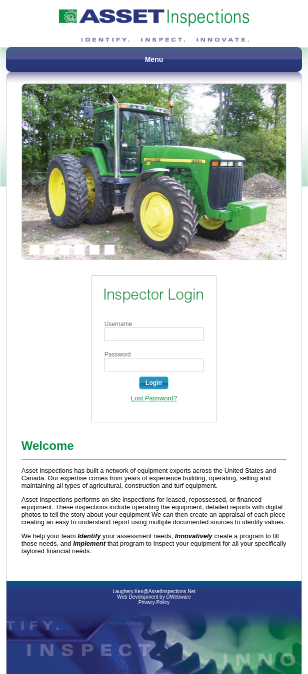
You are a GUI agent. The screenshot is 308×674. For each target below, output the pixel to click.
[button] (153, 382)
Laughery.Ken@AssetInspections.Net (154, 591)
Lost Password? (154, 398)
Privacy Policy (154, 602)
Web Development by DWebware (153, 597)
